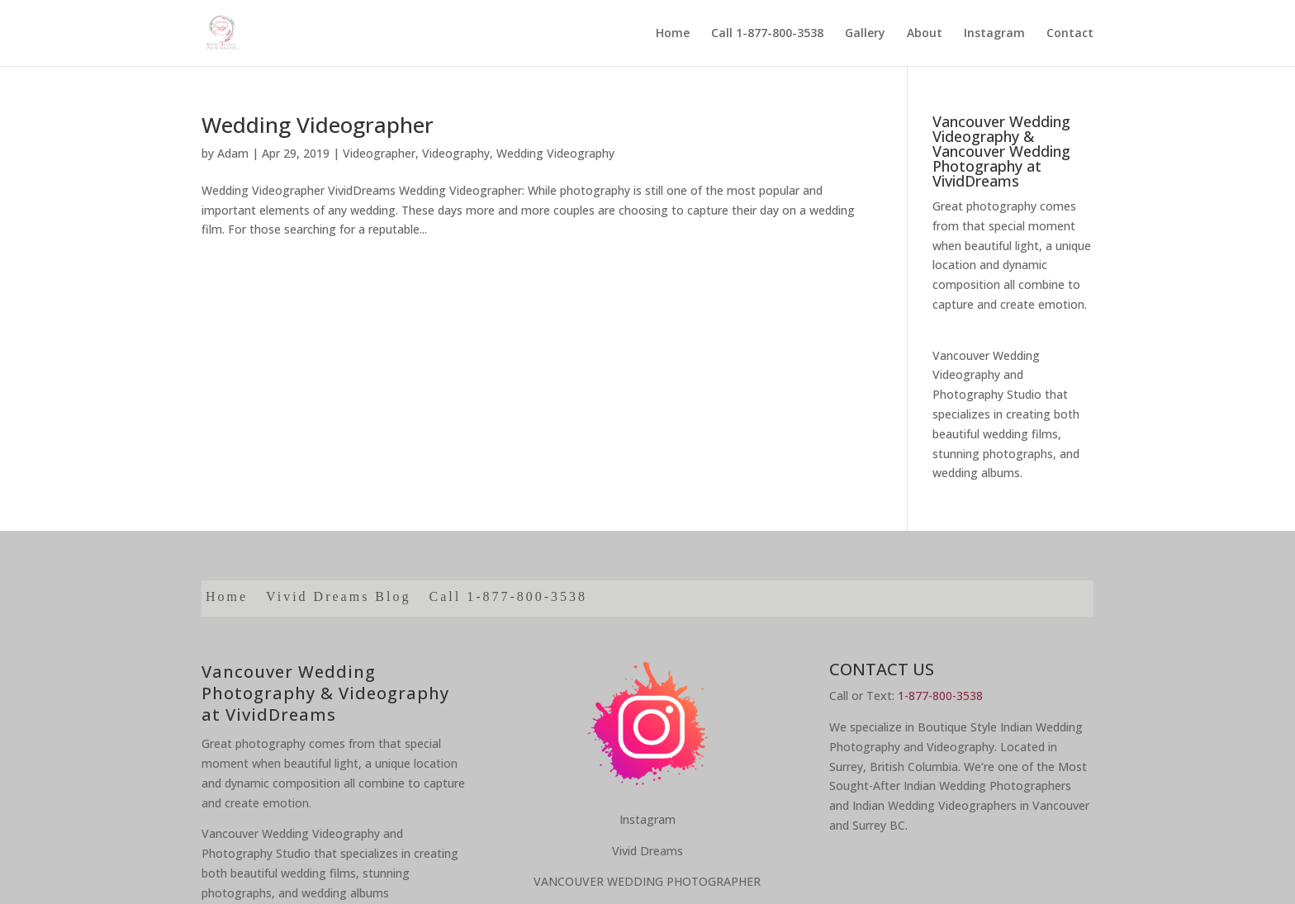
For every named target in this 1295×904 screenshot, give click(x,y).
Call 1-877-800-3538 (767, 33)
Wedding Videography (555, 153)
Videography (456, 153)
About (924, 33)
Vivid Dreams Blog (338, 597)
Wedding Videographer (318, 125)
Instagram (994, 33)
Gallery (865, 33)
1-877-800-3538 (940, 695)
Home (673, 33)
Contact (1069, 33)
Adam (233, 153)
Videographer (379, 153)
